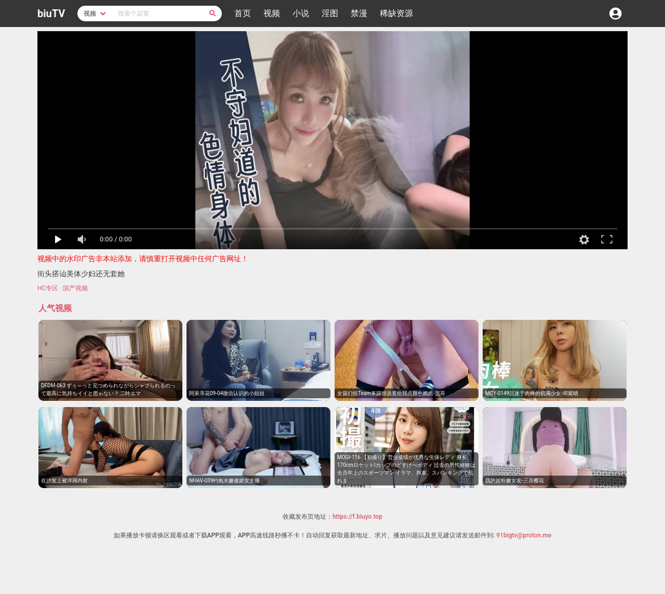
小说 (300, 13)
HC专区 (47, 288)
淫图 (330, 13)
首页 (242, 13)
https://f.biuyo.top (357, 516)
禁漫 (359, 13)
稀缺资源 (396, 13)
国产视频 (75, 288)
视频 (271, 13)
